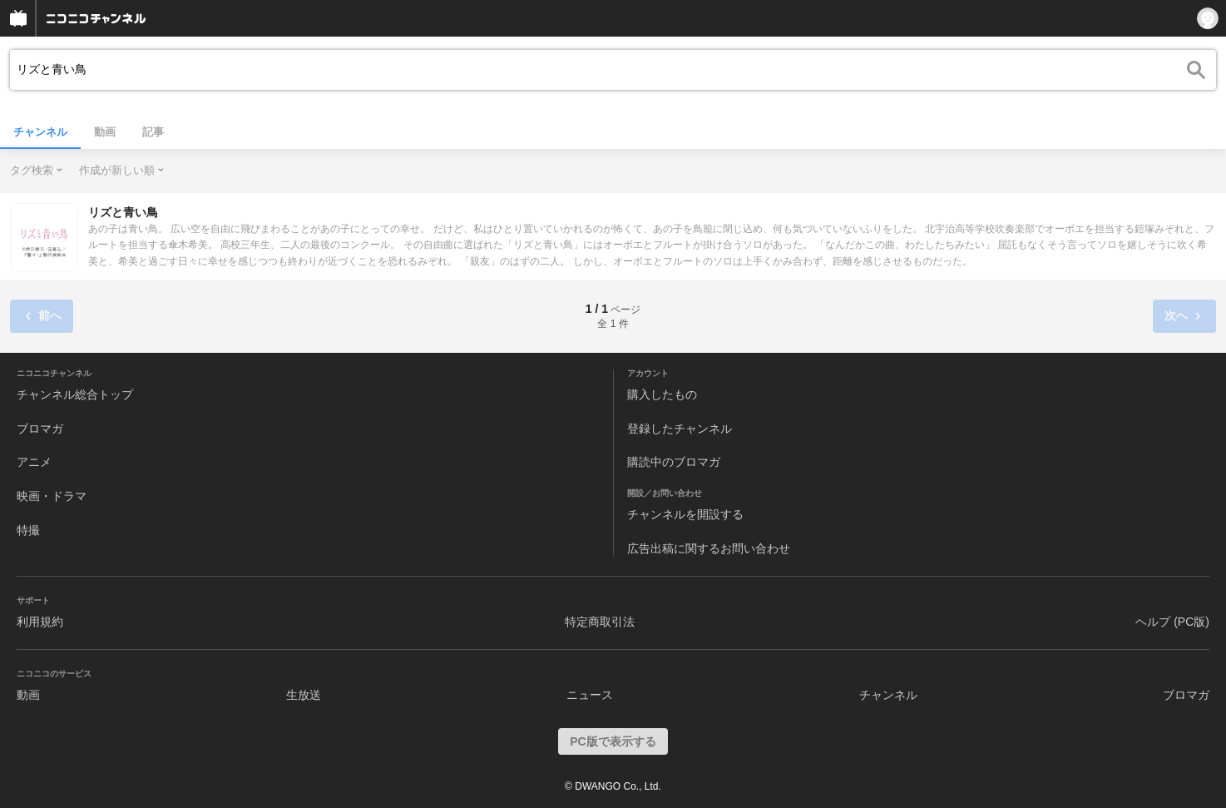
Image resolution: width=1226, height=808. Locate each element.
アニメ (34, 461)
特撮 (28, 530)
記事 (153, 132)
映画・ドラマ (52, 496)
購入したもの (662, 394)
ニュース (589, 694)
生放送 (303, 694)
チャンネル (40, 132)
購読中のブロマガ (673, 461)
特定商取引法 (600, 621)
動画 (105, 132)
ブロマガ (40, 428)
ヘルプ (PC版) (1172, 621)
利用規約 (40, 621)
